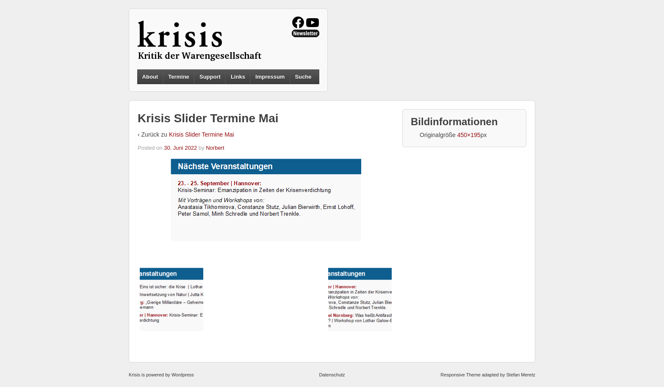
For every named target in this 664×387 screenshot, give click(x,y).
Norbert (215, 148)
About (150, 77)
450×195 (469, 135)
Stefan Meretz (520, 374)
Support (210, 77)
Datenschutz (332, 374)
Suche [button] (303, 77)
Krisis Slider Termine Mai (201, 134)
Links (238, 77)
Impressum (270, 77)
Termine (178, 77)
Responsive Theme (460, 374)
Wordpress (183, 374)
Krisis (134, 374)
